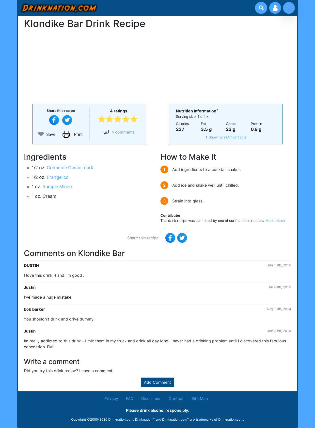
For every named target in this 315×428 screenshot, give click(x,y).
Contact (176, 398)
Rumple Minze (57, 186)
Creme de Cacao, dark (70, 167)
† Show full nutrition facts (225, 137)
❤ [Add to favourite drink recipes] (41, 134)
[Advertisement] (157, 65)
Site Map (199, 398)
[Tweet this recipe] (67, 120)
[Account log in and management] (275, 8)
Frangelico (58, 177)
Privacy (111, 398)
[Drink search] (261, 8)
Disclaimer (151, 398)
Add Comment (157, 382)
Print (78, 134)
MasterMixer (275, 220)
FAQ (129, 398)
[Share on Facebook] (54, 120)
